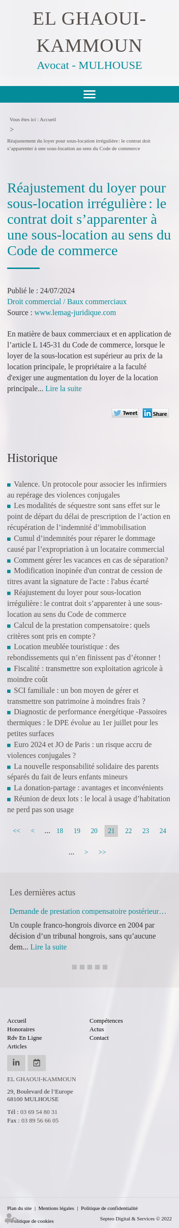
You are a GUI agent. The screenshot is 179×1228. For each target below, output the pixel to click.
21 (111, 831)
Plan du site (19, 1208)
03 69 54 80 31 (38, 1111)
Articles (17, 1046)
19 (77, 831)
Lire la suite (63, 388)
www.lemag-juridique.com (75, 312)
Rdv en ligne (24, 1037)
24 (162, 831)
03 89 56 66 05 (40, 1120)
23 (145, 831)
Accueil (48, 119)
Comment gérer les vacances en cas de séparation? (91, 560)
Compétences (106, 1020)
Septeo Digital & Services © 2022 (136, 1218)
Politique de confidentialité (109, 1208)
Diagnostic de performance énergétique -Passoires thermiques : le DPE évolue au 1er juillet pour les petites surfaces (87, 723)
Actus (97, 1029)
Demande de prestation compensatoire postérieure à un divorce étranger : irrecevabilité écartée (89, 911)
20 (94, 831)
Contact (99, 1037)
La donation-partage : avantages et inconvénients (88, 788)
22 (128, 831)
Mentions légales (56, 1208)
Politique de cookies (32, 1221)
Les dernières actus (42, 892)
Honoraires (21, 1029)
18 (59, 831)
